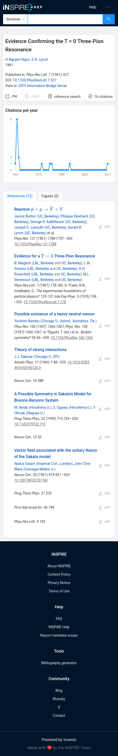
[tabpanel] (59, 369)
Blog (59, 690)
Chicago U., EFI (46, 357)
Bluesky (59, 699)
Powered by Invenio (59, 739)
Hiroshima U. (40, 407)
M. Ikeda (21, 407)
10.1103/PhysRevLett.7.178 (44, 302)
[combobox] (65, 19)
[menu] (90, 7)
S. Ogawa (60, 407)
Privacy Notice (59, 583)
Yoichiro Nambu (26, 321)
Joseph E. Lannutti (28, 227)
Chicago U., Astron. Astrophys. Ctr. (69, 321)
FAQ (59, 619)
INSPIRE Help (59, 627)
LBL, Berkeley (43, 263)
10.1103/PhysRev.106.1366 (72, 338)
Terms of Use (59, 591)
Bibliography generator (59, 663)
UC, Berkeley (48, 216)
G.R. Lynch (40, 59)
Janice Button (25, 216)
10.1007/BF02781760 (31, 480)
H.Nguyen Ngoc (17, 59)
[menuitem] (92, 7)
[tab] (19, 196)
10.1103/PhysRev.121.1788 (35, 244)
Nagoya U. (36, 413)
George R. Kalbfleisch (47, 222)
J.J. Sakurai (23, 357)
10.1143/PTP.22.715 (29, 424)
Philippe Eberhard (74, 216)
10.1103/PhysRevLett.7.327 (35, 80)
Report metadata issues (59, 635)
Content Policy (59, 574)
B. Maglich (22, 263)
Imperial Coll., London (54, 464)
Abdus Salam (24, 464)
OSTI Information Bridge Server (42, 86)
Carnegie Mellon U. (39, 469)
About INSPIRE (58, 566)
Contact (59, 716)
